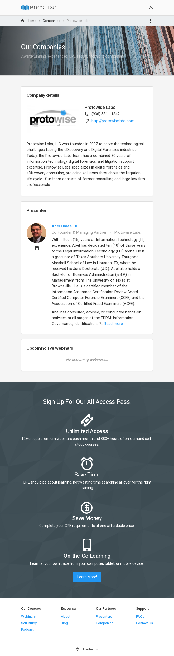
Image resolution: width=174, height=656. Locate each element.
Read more (113, 324)
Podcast (27, 630)
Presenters (104, 616)
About (65, 616)
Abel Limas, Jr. (65, 226)
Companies (51, 21)
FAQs (140, 616)
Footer (84, 649)
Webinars (28, 616)
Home (28, 21)
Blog (64, 623)
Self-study (29, 623)
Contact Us (144, 623)
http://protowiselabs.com (112, 121)
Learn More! (87, 577)
